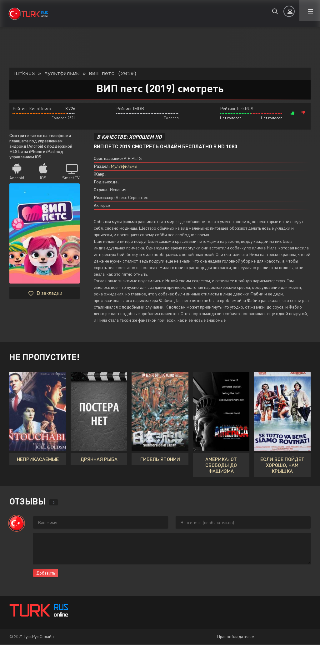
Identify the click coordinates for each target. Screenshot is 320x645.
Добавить (45, 574)
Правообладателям (235, 637)
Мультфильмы (124, 167)
